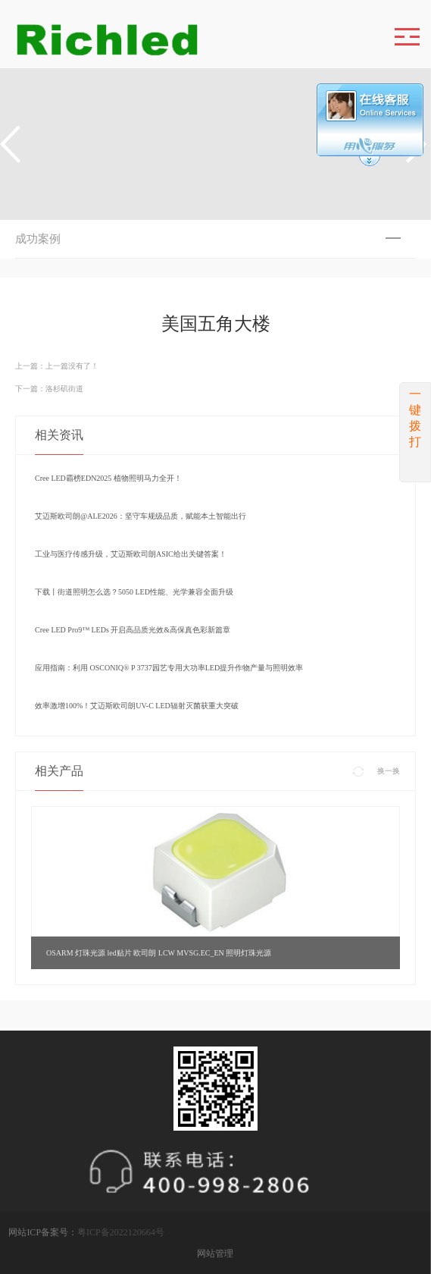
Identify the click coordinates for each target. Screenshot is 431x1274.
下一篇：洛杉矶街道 (49, 388)
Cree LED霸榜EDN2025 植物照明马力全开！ (108, 478)
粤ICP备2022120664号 (120, 1232)
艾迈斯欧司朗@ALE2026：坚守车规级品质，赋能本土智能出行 (140, 516)
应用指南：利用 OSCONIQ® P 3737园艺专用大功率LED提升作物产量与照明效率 (169, 668)
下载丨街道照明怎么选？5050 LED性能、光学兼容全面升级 (134, 592)
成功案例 (38, 239)
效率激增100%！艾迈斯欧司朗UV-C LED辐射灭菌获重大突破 (137, 705)
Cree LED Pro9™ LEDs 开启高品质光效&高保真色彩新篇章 (132, 630)
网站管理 (215, 1253)
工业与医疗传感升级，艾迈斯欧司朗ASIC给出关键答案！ (130, 554)
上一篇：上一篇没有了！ (56, 366)
